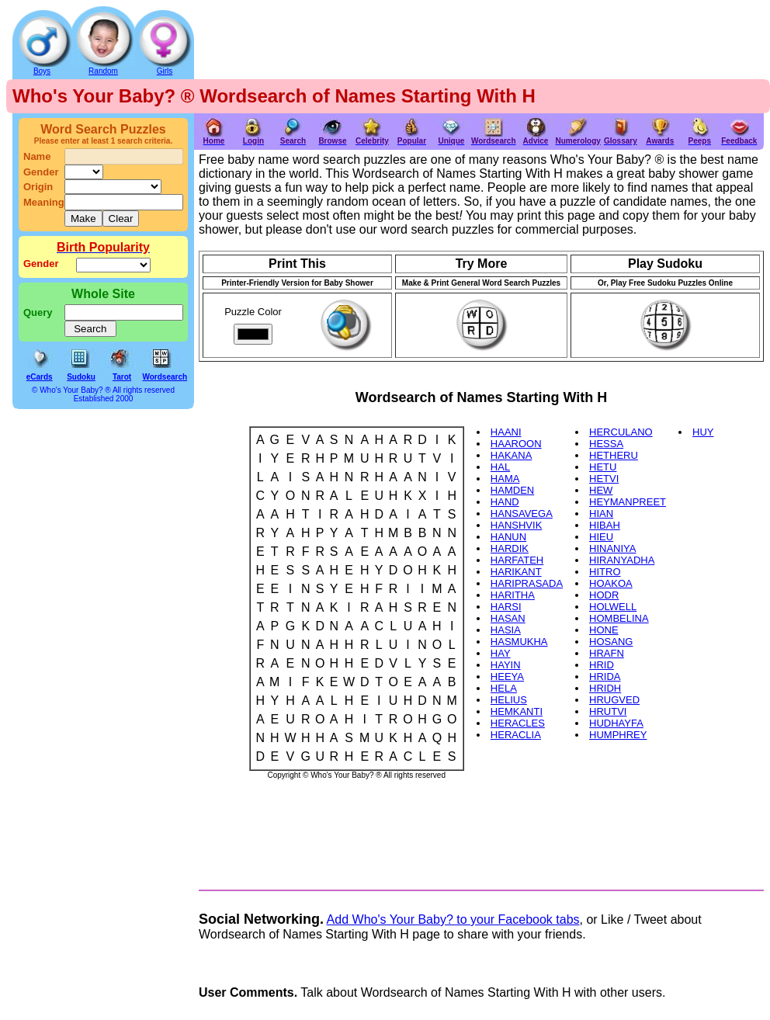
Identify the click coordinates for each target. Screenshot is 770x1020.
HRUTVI (607, 711)
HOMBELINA (619, 618)
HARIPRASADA (527, 583)
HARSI (506, 606)
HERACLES (518, 723)
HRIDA (604, 676)
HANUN (508, 537)
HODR (604, 595)
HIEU (601, 537)
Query (38, 312)
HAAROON (516, 443)
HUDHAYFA (616, 723)
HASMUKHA (519, 641)
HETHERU (613, 455)
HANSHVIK (516, 525)
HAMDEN (512, 490)
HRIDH (605, 688)
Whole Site (103, 293)
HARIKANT (516, 572)
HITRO (604, 572)
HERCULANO (621, 432)
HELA (504, 688)
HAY (501, 653)
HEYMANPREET (627, 502)
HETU (602, 467)
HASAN (508, 618)
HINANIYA (612, 548)
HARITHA (513, 595)
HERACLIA (516, 735)
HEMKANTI (517, 711)
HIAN (601, 513)
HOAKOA (611, 583)
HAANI (506, 432)
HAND (505, 502)
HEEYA (507, 676)
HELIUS (509, 700)
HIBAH (604, 525)
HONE (604, 630)
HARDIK (510, 548)
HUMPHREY (618, 735)
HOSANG (611, 641)
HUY (702, 432)
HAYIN (506, 665)
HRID (601, 665)
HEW (600, 490)
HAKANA (511, 455)
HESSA (606, 443)
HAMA (505, 478)
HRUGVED (614, 700)
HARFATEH (517, 560)
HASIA (506, 630)
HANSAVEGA (522, 513)
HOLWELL (612, 606)
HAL (500, 467)
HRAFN (606, 653)
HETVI (604, 478)
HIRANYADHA (621, 560)
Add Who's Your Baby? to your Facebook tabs (453, 919)
